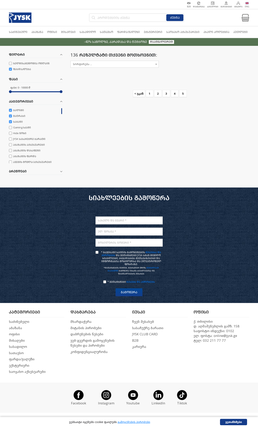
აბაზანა (15, 328)
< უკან (139, 93)
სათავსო (16, 353)
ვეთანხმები (233, 422)
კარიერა (139, 347)
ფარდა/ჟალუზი (21, 359)
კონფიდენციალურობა (89, 352)
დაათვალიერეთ (161, 41)
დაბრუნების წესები (86, 334)
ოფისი (14, 334)
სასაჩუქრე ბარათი (147, 328)
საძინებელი (19, 322)
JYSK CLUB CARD (145, 334)
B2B (135, 341)
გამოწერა (129, 292)
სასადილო (18, 347)
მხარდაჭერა (81, 322)
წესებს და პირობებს (141, 281)
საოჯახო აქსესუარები (27, 372)
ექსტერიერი (19, 366)
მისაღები (17, 341)
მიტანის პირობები (85, 328)
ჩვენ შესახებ (143, 322)
